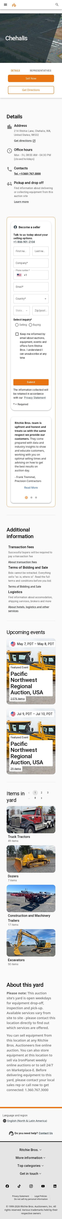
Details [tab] (15, 71)
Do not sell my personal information (31, 1199)
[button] (31, 1150)
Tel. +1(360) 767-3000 (27, 173)
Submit (31, 382)
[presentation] (33, 369)
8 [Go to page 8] (35, 798)
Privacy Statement (35, 397)
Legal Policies (41, 1196)
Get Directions (31, 90)
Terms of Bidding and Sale (24, 586)
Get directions (25, 141)
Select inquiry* (22, 319)
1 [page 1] (35, 792)
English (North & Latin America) (27, 1121)
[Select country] (19, 275)
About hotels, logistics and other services (28, 609)
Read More (31, 487)
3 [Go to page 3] (47, 792)
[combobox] (31, 298)
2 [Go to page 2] (41, 792)
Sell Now (31, 78)
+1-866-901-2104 (24, 241)
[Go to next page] (41, 798)
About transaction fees (22, 562)
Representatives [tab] (40, 71)
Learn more (21, 202)
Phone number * (23, 270)
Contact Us (46, 1133)
